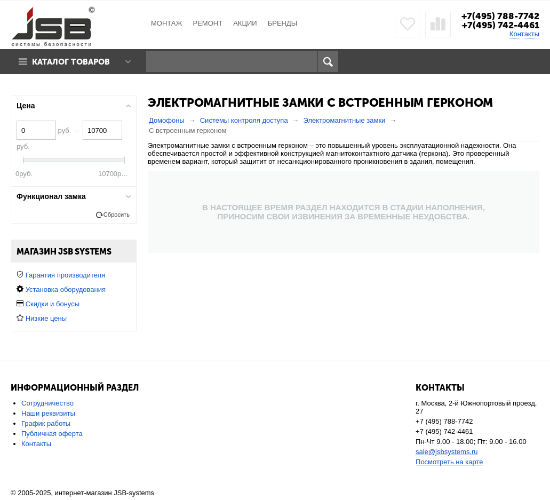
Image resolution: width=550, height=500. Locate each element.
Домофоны (167, 120)
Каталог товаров (71, 62)
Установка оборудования (66, 289)
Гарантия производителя (66, 275)
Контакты (524, 34)
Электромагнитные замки (345, 120)
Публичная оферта (52, 434)
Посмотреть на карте (449, 462)
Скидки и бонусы (52, 304)
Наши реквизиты (48, 413)
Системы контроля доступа (244, 120)
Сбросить (116, 214)
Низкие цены (46, 318)
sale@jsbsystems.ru (447, 452)
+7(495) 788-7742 (500, 16)
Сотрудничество (47, 403)
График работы (45, 423)
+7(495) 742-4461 (500, 25)
